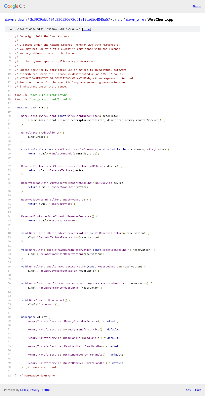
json (198, 389)
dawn (9, 19)
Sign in (197, 6)
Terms (46, 390)
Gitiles (24, 390)
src (120, 19)
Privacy (34, 390)
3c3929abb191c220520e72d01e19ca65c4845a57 (70, 19)
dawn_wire (135, 19)
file (86, 29)
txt (188, 389)
